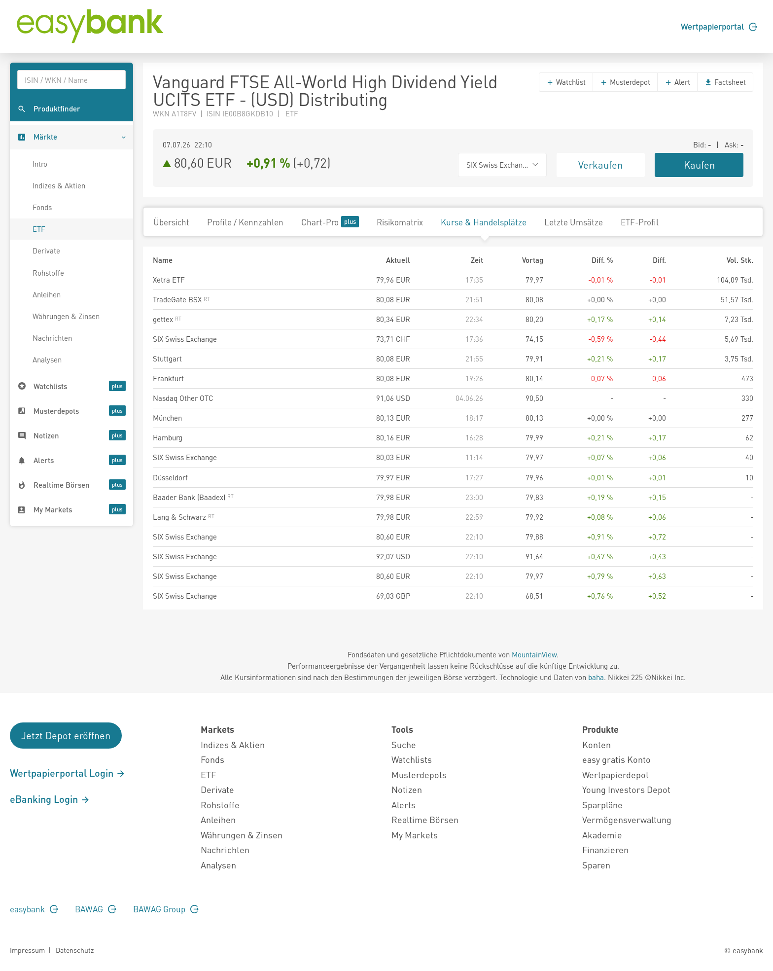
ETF (39, 229)
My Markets (414, 834)
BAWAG (95, 908)
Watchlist (566, 82)
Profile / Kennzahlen (245, 221)
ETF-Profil (640, 221)
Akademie (602, 834)
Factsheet (725, 82)
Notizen (406, 789)
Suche (403, 744)
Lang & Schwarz (183, 517)
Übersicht (171, 221)
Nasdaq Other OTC (183, 398)
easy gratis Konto (616, 759)
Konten (596, 744)
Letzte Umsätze (573, 221)
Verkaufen (600, 164)
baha (596, 677)
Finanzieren (605, 849)
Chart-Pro (330, 221)
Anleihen (47, 294)
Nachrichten (52, 338)
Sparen (596, 864)
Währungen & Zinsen (66, 316)
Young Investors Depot (626, 789)
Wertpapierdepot (615, 774)
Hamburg (167, 437)
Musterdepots (419, 774)
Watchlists (411, 759)
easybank (34, 908)
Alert (677, 82)
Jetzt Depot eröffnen (65, 735)
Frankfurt (168, 378)
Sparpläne (602, 804)
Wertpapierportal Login (68, 772)
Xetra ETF (169, 280)
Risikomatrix (400, 221)
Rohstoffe (48, 273)
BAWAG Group (166, 908)
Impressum (27, 949)
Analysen (47, 359)
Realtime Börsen (424, 819)
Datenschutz (75, 949)
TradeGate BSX (181, 299)
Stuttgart (167, 358)
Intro (40, 164)
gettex (167, 319)
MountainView (534, 654)
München (167, 418)
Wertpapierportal (719, 26)
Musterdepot (625, 82)
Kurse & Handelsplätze (484, 221)
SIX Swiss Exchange (185, 339)
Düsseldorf (170, 477)
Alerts (403, 804)
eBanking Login (50, 798)
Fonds (42, 207)
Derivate (46, 250)
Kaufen (699, 164)
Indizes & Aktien (59, 185)
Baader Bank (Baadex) (193, 497)
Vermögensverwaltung (626, 819)
